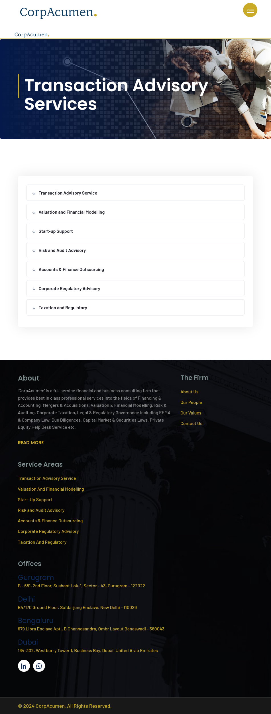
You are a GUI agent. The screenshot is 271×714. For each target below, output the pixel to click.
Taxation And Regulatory (42, 542)
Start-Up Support (35, 499)
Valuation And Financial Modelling (51, 488)
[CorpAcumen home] (58, 12)
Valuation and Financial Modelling (72, 212)
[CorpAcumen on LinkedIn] (24, 666)
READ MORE (31, 442)
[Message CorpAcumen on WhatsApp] (39, 666)
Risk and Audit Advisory (62, 250)
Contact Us (191, 423)
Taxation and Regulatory (63, 307)
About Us (189, 391)
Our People (191, 402)
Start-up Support (56, 231)
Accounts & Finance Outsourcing (71, 269)
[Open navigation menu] (250, 10)
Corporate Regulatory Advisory (69, 288)
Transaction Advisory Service (68, 192)
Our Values (190, 412)
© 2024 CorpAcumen (41, 706)
